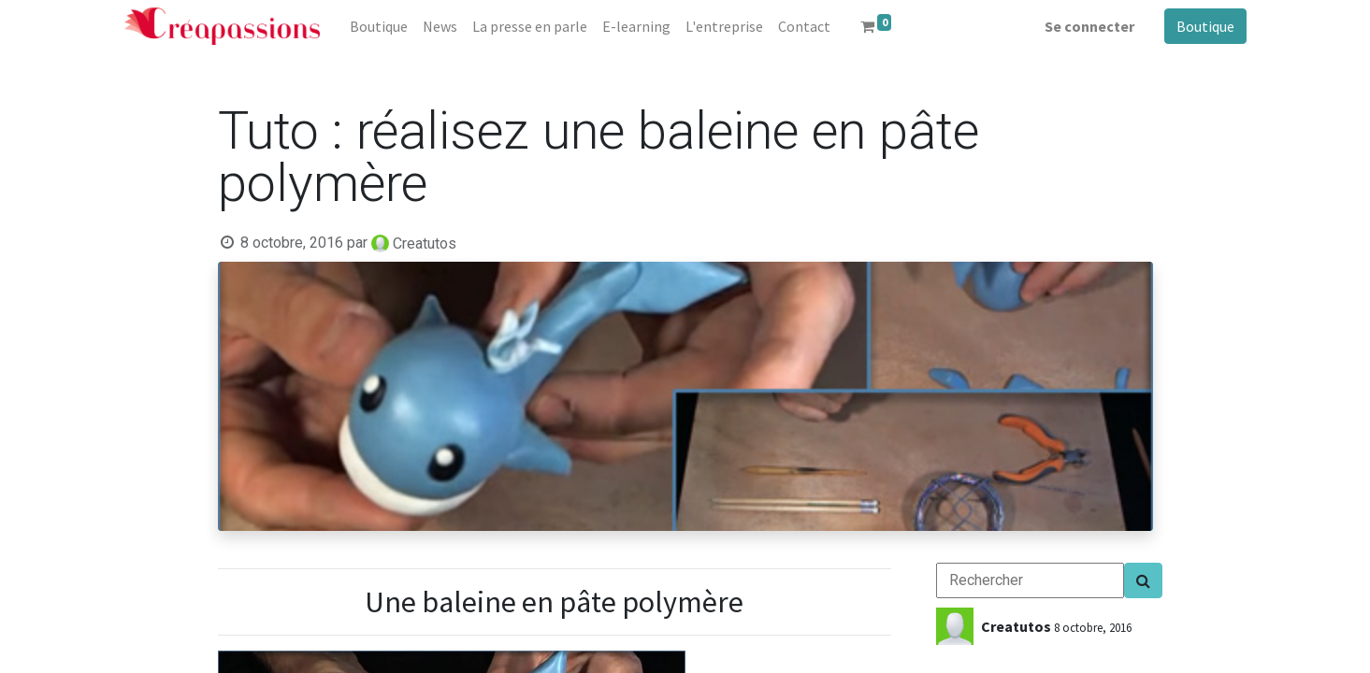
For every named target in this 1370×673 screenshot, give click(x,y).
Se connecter (1089, 26)
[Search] (1143, 580)
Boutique (1205, 26)
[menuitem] (378, 26)
